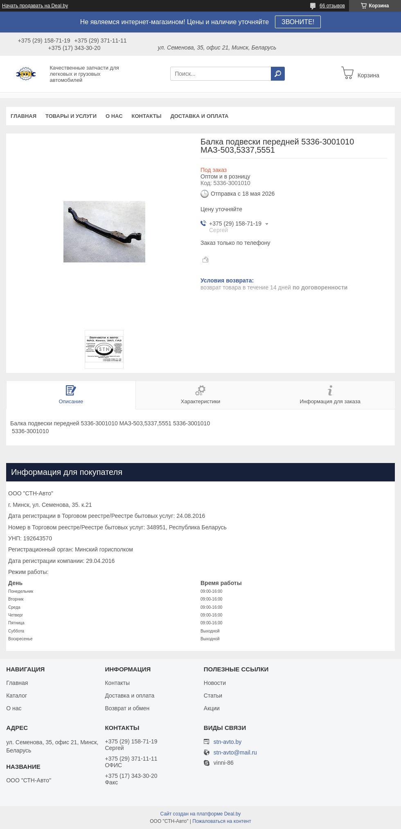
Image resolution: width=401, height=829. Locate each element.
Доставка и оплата (199, 116)
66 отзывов (332, 6)
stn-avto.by (227, 742)
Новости (215, 683)
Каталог (16, 695)
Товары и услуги (71, 116)
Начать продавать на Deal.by (35, 6)
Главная (23, 116)
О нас (114, 116)
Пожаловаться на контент (221, 821)
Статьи (213, 695)
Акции (212, 708)
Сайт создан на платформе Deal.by (200, 814)
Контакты (147, 116)
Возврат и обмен (127, 708)
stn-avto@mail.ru (235, 753)
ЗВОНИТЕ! (298, 21)
